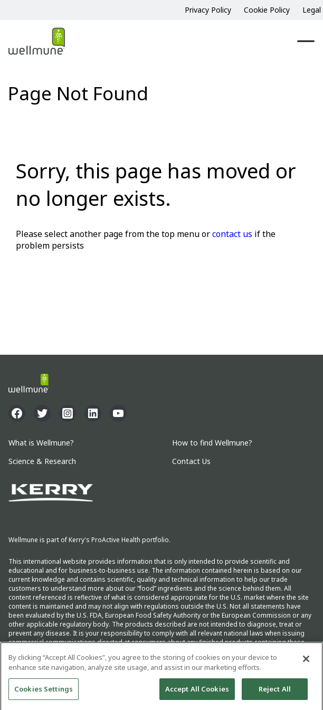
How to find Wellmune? (212, 443)
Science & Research (42, 461)
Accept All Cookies (197, 693)
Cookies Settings (43, 693)
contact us (232, 234)
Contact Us (191, 461)
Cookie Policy (267, 10)
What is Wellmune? (41, 443)
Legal (311, 10)
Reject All (275, 693)
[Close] (306, 663)
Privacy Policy (208, 10)
